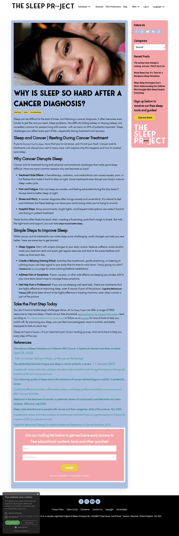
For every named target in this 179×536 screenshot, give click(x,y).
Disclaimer (85, 523)
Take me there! (145, 129)
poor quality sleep (36, 112)
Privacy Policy (58, 523)
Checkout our (31, 268)
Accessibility (121, 523)
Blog (125, 6)
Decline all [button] (29, 523)
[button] (21, 527)
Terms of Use (72, 523)
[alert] (21, 513)
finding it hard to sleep (35, 143)
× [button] (38, 494)
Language (158, 6)
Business (99, 6)
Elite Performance (113, 6)
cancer (26, 112)
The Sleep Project (80, 310)
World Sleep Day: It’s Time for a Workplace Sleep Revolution (148, 82)
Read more (22, 509)
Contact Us (97, 523)
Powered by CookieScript (21, 531)
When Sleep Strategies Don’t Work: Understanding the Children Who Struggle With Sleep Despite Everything (149, 99)
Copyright (109, 523)
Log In (146, 6)
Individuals (84, 6)
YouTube (107, 317)
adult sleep (17, 112)
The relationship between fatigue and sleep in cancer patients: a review (61, 364)
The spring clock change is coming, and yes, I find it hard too (148, 67)
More (136, 6)
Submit (69, 482)
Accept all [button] (12, 523)
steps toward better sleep (73, 223)
